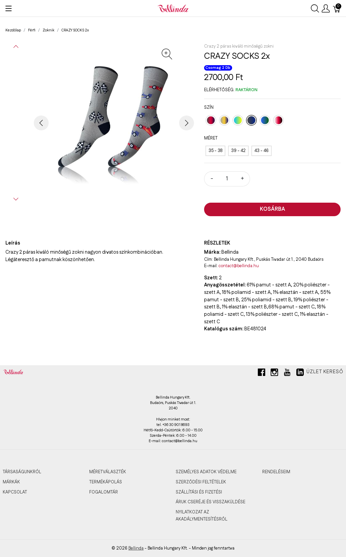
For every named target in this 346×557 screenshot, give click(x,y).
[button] (15, 46)
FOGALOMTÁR (103, 492)
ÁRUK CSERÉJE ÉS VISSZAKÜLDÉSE (210, 502)
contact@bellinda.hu (239, 266)
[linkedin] (300, 375)
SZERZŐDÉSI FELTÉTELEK (201, 482)
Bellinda (136, 548)
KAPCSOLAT (15, 492)
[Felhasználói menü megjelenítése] (326, 8)
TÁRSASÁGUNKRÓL (22, 472)
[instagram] (274, 375)
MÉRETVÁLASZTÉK (107, 472)
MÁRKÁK (11, 482)
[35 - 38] (215, 151)
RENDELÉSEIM (276, 472)
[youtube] (287, 375)
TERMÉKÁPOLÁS (105, 482)
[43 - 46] (261, 151)
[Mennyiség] (227, 178)
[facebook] (261, 375)
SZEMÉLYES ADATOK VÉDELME (206, 472)
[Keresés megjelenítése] (315, 8)
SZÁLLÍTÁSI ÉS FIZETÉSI (199, 492)
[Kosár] (336, 8)
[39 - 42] (238, 151)
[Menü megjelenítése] (8, 8)
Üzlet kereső (324, 372)
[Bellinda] (173, 8)
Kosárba (272, 209)
